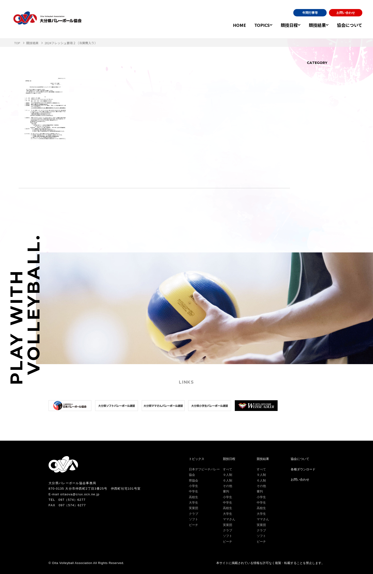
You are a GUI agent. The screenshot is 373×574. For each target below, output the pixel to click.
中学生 (193, 491)
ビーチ (193, 525)
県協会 (193, 480)
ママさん (229, 519)
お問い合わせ (345, 12)
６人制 (227, 480)
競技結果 (314, 25)
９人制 (227, 475)
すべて (227, 469)
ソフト (193, 519)
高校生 (193, 497)
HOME (230, 25)
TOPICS (253, 25)
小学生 (193, 486)
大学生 (193, 502)
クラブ (193, 514)
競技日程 (283, 25)
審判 (226, 491)
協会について (349, 25)
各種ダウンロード (303, 469)
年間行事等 (310, 12)
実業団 (193, 508)
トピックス (196, 459)
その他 (227, 486)
